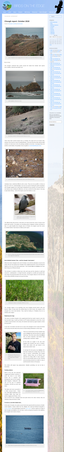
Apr (59, 50)
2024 (51, 54)
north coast (28, 408)
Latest (9, 12)
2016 (51, 89)
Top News (52, 33)
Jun (51, 51)
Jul (54, 60)
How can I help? (53, 12)
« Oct (50, 44)
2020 (51, 71)
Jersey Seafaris (8, 408)
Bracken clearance (54, 25)
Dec (51, 57)
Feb (55, 54)
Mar (57, 58)
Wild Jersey (27, 12)
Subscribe (52, 124)
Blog (51, 23)
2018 (51, 80)
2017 (51, 84)
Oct (58, 51)
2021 (51, 67)
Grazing (52, 29)
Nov (51, 66)
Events (51, 27)
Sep (56, 56)
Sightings (52, 32)
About (14, 12)
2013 (51, 102)
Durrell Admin (20, 23)
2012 (51, 106)
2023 (51, 58)
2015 (51, 93)
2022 (51, 63)
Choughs (52, 26)
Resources (34, 12)
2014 (51, 97)
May (61, 54)
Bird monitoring (53, 22)
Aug (56, 60)
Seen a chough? (43, 12)
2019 (51, 76)
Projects (20, 12)
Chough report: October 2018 (17, 21)
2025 (51, 50)
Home (4, 12)
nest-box (52, 30)
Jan (53, 58)
